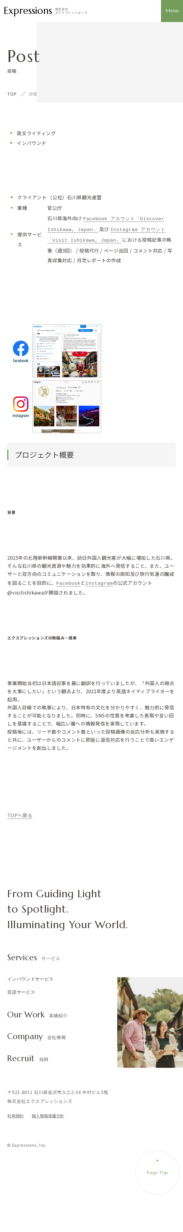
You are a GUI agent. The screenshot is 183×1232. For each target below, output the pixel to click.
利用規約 (15, 1113)
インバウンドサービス (30, 976)
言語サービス (21, 990)
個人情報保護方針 (48, 1113)
